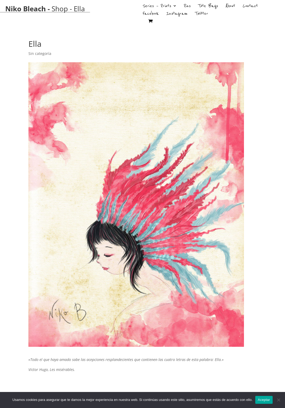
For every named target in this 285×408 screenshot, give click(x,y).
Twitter (201, 14)
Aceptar (264, 400)
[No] (278, 399)
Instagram (177, 14)
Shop (60, 8)
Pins (187, 6)
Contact (250, 6)
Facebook (151, 14)
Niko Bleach (25, 8)
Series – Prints (157, 6)
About (230, 6)
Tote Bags (208, 6)
